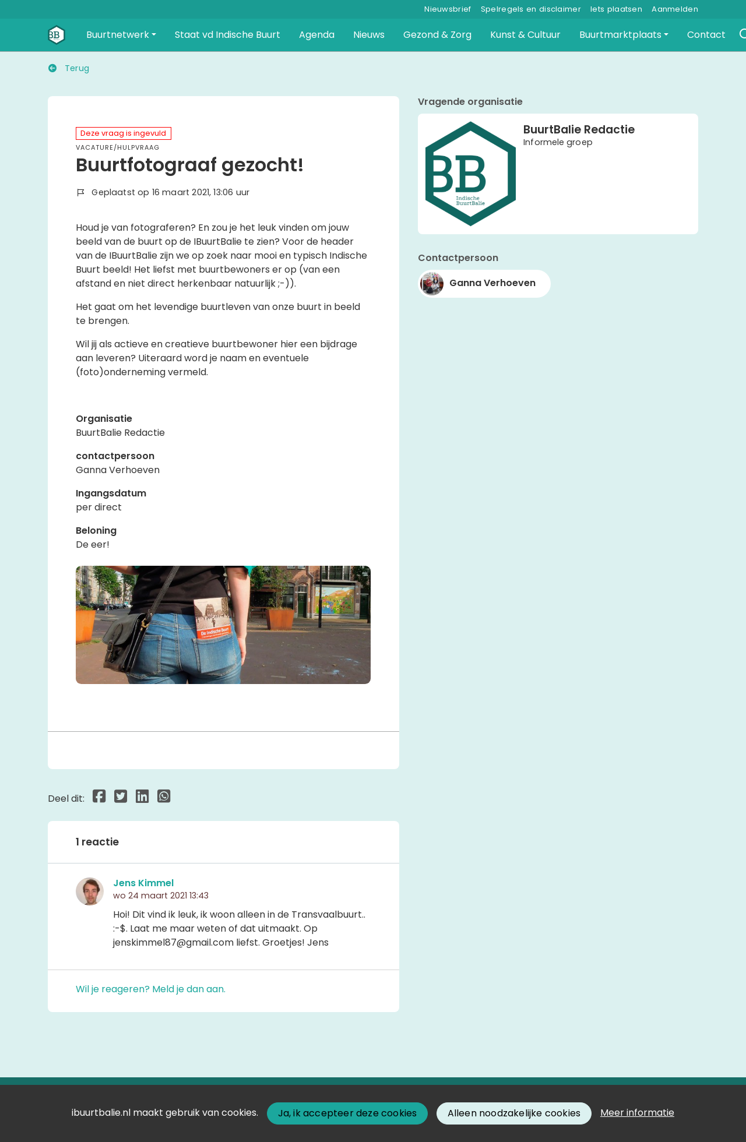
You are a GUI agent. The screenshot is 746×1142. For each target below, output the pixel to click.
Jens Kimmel (143, 883)
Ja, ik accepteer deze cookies (347, 1113)
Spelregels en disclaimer (531, 9)
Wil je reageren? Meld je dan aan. (151, 989)
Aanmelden (675, 9)
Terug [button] (68, 68)
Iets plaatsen (616, 9)
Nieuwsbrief (447, 9)
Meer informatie (637, 1112)
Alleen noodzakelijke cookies (514, 1113)
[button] (121, 35)
